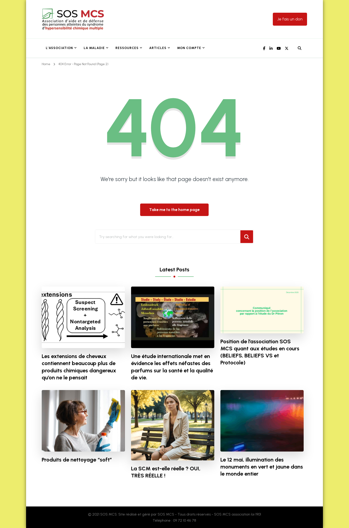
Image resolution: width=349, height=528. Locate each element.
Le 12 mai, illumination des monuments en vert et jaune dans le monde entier (261, 466)
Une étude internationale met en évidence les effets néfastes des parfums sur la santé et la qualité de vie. (172, 367)
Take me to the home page (174, 209)
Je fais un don (290, 19)
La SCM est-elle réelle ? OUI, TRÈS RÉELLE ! (165, 472)
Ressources (127, 48)
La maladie (94, 48)
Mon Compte (189, 48)
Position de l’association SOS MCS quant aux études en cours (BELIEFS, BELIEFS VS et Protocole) (259, 352)
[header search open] (299, 48)
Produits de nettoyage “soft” (77, 459)
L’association (59, 48)
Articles (157, 48)
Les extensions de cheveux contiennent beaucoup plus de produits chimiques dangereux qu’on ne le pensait (79, 367)
